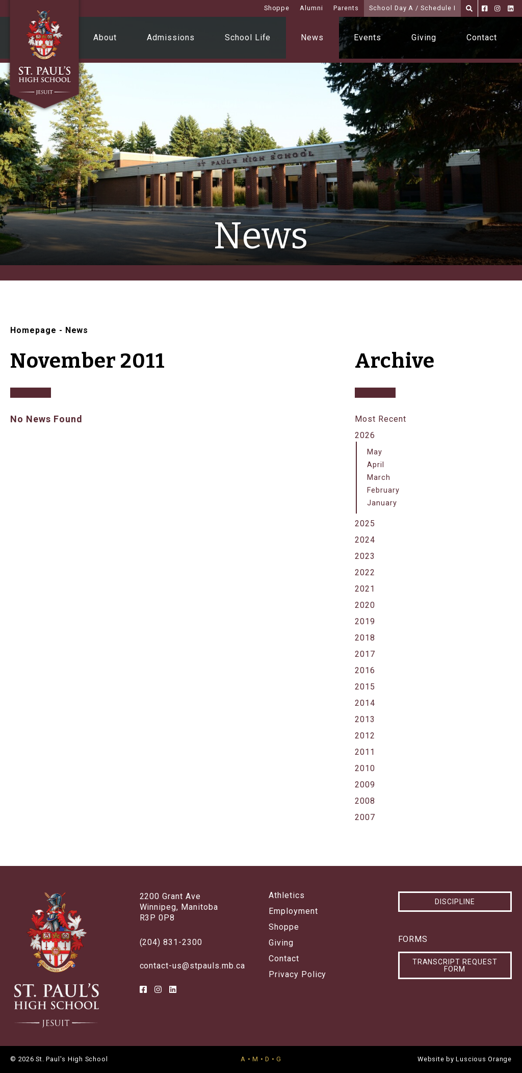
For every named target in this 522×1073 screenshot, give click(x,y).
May (374, 452)
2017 (365, 654)
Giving (423, 37)
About (105, 37)
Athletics (287, 895)
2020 (365, 605)
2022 (365, 572)
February (383, 490)
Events (367, 37)
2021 (365, 589)
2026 (365, 435)
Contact (481, 37)
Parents (346, 8)
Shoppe (277, 8)
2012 (365, 735)
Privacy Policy (297, 974)
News (312, 37)
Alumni (311, 8)
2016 (365, 670)
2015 (365, 687)
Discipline (455, 902)
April (375, 465)
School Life (248, 37)
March (378, 477)
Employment (293, 911)
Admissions (171, 37)
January (382, 503)
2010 (365, 768)
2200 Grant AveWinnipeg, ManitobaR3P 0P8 (179, 907)
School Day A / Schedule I (412, 8)
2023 (365, 556)
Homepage (33, 330)
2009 (365, 784)
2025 (365, 523)
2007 (365, 817)
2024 (365, 540)
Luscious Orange (484, 1059)
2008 (365, 801)
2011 (365, 752)
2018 (365, 638)
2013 (365, 719)
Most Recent (380, 419)
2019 (365, 621)
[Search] (469, 8)
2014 (365, 703)
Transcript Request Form (455, 965)
